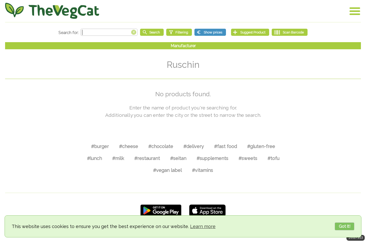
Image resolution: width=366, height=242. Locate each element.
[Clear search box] (133, 32)
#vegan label (167, 170)
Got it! (344, 226)
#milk (118, 158)
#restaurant (147, 158)
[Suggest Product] (250, 32)
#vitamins (202, 170)
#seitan (178, 158)
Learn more (203, 226)
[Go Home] (52, 11)
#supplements (212, 158)
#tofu (273, 158)
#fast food (225, 146)
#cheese (128, 146)
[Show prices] (210, 32)
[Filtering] (179, 32)
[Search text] (109, 32)
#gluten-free (261, 146)
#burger (100, 146)
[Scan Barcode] (290, 32)
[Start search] (152, 32)
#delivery (193, 146)
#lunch (94, 158)
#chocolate (160, 146)
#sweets (247, 158)
